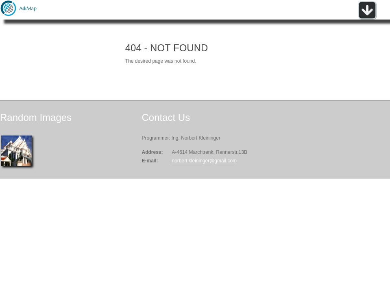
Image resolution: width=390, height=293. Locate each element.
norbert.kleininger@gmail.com (204, 161)
